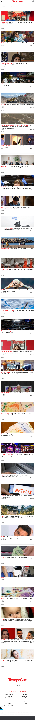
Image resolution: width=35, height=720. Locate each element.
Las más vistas (23, 691)
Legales (9, 703)
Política (24, 694)
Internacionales (9, 698)
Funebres (25, 703)
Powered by (26, 718)
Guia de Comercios (24, 701)
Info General (9, 694)
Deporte (24, 696)
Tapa (9, 701)
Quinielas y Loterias (8, 705)
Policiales (9, 696)
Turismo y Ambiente (25, 698)
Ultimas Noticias (12, 691)
